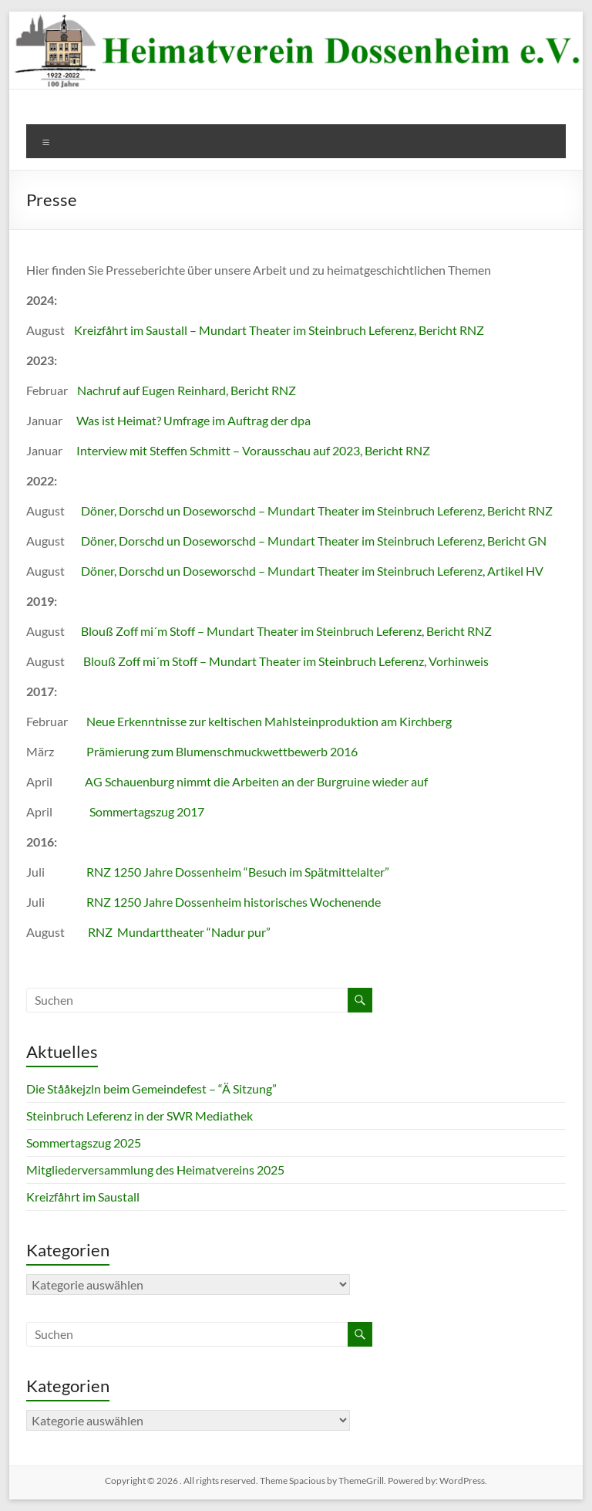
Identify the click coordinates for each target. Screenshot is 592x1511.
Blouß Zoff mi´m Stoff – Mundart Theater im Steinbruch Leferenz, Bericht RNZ (286, 631)
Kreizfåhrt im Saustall (83, 1196)
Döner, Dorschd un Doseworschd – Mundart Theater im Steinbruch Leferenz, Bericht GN (314, 540)
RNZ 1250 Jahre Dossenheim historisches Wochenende (232, 901)
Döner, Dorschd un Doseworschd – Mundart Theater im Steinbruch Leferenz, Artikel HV (312, 570)
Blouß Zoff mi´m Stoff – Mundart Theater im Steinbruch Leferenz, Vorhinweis (286, 661)
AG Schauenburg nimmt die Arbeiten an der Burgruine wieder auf (256, 781)
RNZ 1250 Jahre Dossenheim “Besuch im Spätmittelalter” (237, 871)
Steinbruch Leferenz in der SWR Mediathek (139, 1115)
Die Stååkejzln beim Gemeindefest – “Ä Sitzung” (151, 1088)
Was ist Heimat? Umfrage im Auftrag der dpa (193, 420)
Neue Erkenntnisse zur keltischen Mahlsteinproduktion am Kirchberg (269, 721)
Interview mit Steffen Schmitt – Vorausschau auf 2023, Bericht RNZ (253, 450)
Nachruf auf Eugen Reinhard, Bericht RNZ (186, 390)
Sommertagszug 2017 (146, 811)
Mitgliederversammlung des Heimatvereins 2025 (155, 1169)
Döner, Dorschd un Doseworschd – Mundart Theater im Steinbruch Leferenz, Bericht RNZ (317, 510)
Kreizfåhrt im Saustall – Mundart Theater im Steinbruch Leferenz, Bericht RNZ (279, 330)
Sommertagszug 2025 (83, 1142)
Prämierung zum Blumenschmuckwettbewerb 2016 (222, 751)
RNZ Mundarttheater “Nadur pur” (179, 932)
